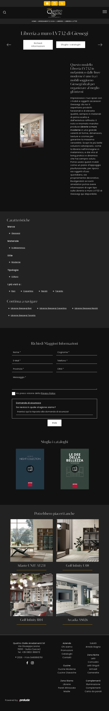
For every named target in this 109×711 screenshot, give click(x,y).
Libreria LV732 (71, 21)
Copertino (28, 291)
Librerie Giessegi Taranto (23, 315)
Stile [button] (10, 255)
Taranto (59, 291)
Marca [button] (11, 226)
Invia (54, 422)
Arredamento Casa (46, 21)
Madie (67, 691)
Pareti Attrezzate (67, 687)
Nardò (44, 291)
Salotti (93, 643)
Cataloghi (67, 653)
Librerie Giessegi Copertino (53, 308)
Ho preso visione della (35, 393)
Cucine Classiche (66, 672)
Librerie (60, 21)
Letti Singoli (93, 665)
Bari (13, 291)
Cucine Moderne (67, 669)
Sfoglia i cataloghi (70, 44)
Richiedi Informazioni (38, 45)
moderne (16, 262)
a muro (14, 276)
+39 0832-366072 (31, 652)
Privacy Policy (48, 393)
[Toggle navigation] (105, 11)
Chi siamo (67, 646)
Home (34, 21)
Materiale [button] (13, 241)
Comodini (93, 662)
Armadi (93, 669)
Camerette (93, 672)
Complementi (93, 687)
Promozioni (67, 650)
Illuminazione (93, 684)
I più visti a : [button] (15, 284)
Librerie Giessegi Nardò (86, 308)
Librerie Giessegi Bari (21, 308)
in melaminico (18, 247)
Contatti (66, 657)
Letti (93, 658)
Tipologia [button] (13, 270)
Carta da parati (93, 691)
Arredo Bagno (93, 646)
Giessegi (15, 233)
